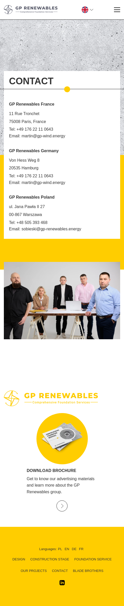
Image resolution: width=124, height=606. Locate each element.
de (74, 549)
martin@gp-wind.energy (43, 136)
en (67, 549)
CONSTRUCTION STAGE (49, 559)
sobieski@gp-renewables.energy (51, 229)
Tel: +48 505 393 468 (28, 222)
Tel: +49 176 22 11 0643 (31, 129)
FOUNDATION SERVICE (92, 559)
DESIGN (18, 559)
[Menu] (117, 9)
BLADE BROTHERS (88, 571)
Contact (60, 571)
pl (60, 549)
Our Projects (34, 571)
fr (81, 549)
